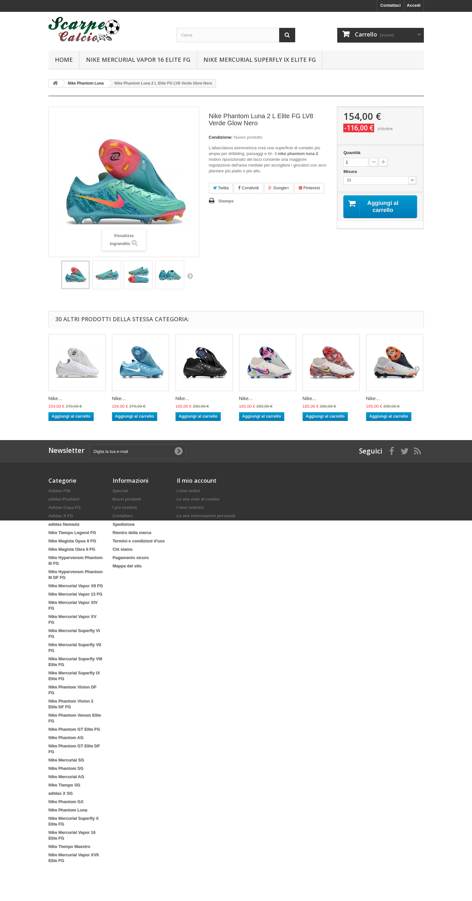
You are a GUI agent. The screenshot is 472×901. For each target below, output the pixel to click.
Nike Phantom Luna (67, 809)
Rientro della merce (132, 532)
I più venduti (125, 507)
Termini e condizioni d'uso (139, 540)
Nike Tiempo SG (64, 784)
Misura (350, 171)
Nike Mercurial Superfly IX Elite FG (259, 59)
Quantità (351, 152)
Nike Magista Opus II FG (72, 540)
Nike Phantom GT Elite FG (74, 729)
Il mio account (197, 480)
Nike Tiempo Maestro (69, 846)
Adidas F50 (59, 490)
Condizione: (221, 137)
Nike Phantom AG (65, 737)
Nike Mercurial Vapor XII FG (75, 585)
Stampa (226, 201)
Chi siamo (123, 549)
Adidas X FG (60, 515)
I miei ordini (188, 490)
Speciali (120, 490)
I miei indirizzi (190, 507)
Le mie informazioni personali (206, 515)
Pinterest (309, 187)
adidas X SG (60, 793)
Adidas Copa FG (64, 507)
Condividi (248, 187)
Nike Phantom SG (65, 768)
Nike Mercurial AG (66, 776)
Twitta (221, 187)
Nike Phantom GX (65, 801)
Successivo (190, 276)
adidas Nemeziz (64, 524)
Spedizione (124, 524)
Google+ (278, 187)
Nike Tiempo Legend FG (72, 532)
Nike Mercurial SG (66, 760)
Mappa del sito (127, 565)
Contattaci (390, 5)
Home (64, 59)
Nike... (55, 398)
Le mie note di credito (198, 499)
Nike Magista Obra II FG (71, 549)
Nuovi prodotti (127, 499)
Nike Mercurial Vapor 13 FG (75, 594)
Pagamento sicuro (131, 557)
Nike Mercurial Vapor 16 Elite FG (138, 59)
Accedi (414, 5)
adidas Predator (64, 499)
